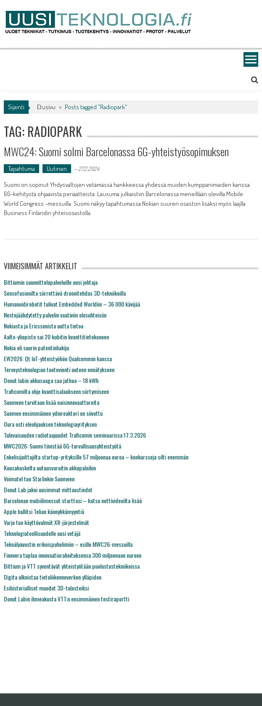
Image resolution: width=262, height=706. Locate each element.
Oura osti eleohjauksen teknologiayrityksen (50, 424)
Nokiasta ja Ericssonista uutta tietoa (43, 325)
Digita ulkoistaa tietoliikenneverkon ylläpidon (52, 576)
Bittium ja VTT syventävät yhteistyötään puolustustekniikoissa (72, 566)
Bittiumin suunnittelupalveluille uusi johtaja (51, 282)
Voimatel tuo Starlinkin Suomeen (39, 478)
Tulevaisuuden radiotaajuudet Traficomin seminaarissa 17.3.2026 (75, 434)
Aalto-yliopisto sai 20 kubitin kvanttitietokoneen (56, 336)
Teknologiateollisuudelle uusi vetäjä (42, 533)
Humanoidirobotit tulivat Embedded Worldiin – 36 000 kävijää (72, 303)
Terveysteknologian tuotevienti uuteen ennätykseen (59, 369)
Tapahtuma (21, 169)
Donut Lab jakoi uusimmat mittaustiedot (48, 489)
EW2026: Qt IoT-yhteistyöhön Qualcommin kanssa (58, 358)
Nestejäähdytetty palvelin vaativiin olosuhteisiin (55, 314)
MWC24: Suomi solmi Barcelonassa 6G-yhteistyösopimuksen (116, 151)
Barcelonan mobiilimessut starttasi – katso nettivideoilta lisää (73, 500)
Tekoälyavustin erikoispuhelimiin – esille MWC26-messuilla (68, 544)
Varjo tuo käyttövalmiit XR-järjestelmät (46, 522)
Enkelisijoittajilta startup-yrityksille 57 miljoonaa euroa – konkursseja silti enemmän (96, 456)
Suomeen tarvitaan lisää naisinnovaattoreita (51, 402)
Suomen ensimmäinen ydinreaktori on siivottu (53, 413)
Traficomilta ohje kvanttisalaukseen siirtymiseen (56, 391)
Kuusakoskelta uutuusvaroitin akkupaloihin (50, 467)
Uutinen (57, 169)
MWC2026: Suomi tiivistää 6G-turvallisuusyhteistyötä (62, 445)
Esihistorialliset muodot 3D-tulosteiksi (46, 587)
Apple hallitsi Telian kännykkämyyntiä (44, 511)
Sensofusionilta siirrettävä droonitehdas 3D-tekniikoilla (65, 293)
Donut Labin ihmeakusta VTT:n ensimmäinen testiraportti (66, 598)
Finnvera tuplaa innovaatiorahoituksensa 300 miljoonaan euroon (72, 555)
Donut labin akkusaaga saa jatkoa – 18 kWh (51, 380)
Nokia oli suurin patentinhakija (36, 347)
